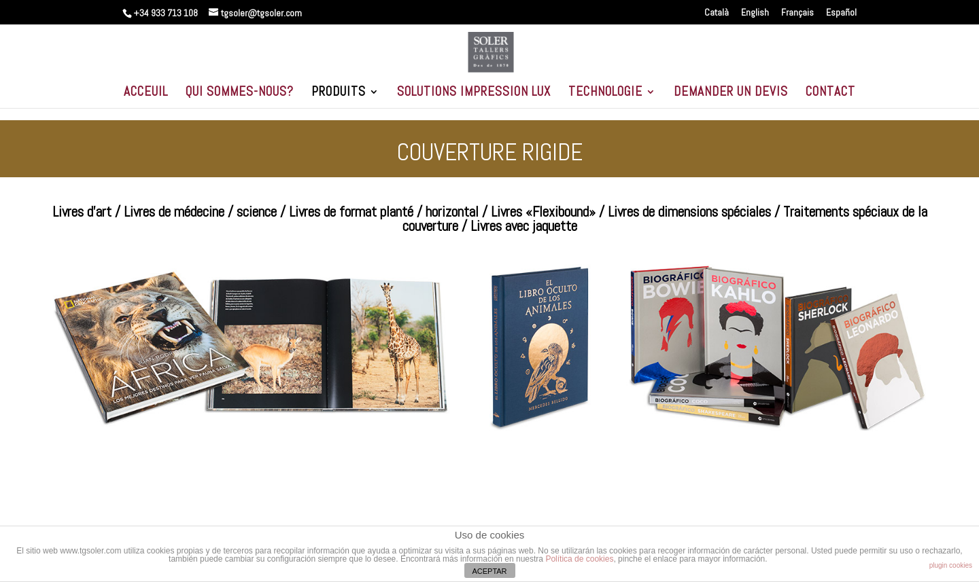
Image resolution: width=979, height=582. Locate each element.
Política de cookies (579, 559)
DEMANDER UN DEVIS (731, 93)
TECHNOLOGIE (605, 93)
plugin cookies (950, 565)
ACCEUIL (146, 93)
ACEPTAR (489, 571)
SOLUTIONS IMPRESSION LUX (474, 93)
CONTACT (830, 93)
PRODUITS (338, 93)
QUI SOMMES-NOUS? (240, 93)
